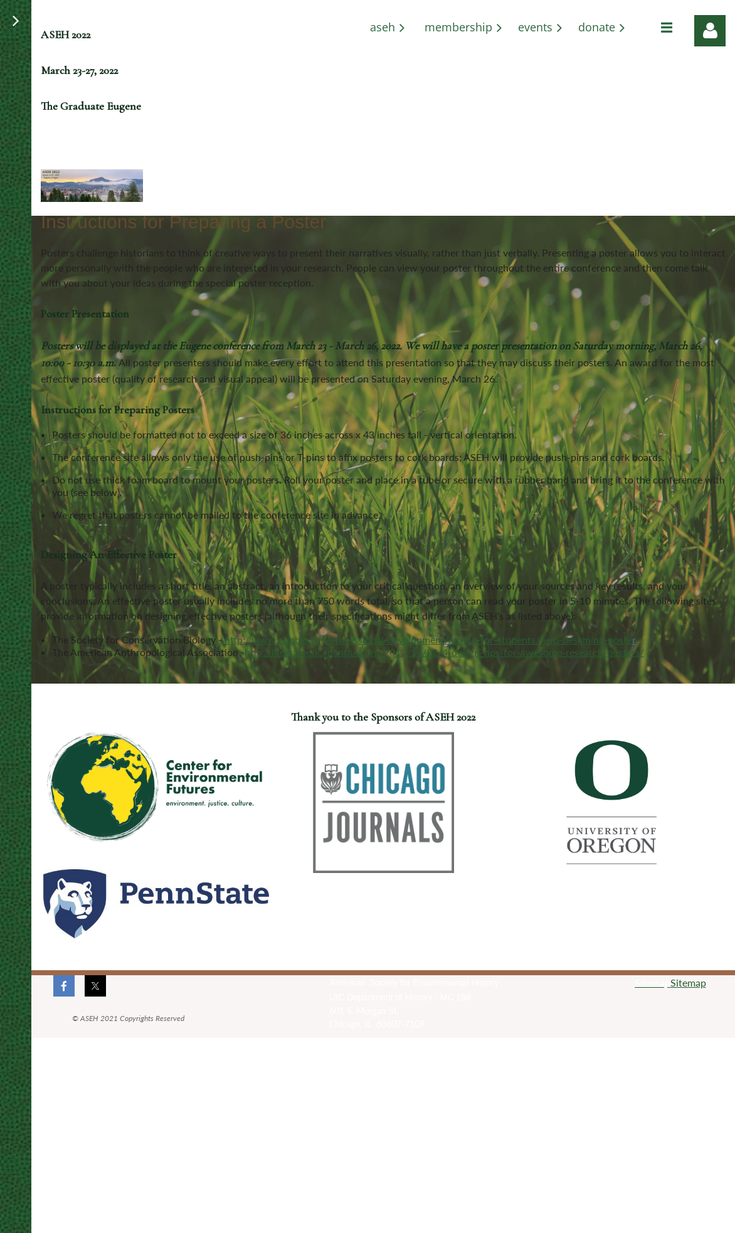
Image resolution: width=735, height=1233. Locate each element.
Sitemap (688, 982)
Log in (710, 30)
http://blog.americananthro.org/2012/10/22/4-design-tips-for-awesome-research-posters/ (444, 652)
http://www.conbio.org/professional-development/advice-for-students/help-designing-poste (428, 639)
